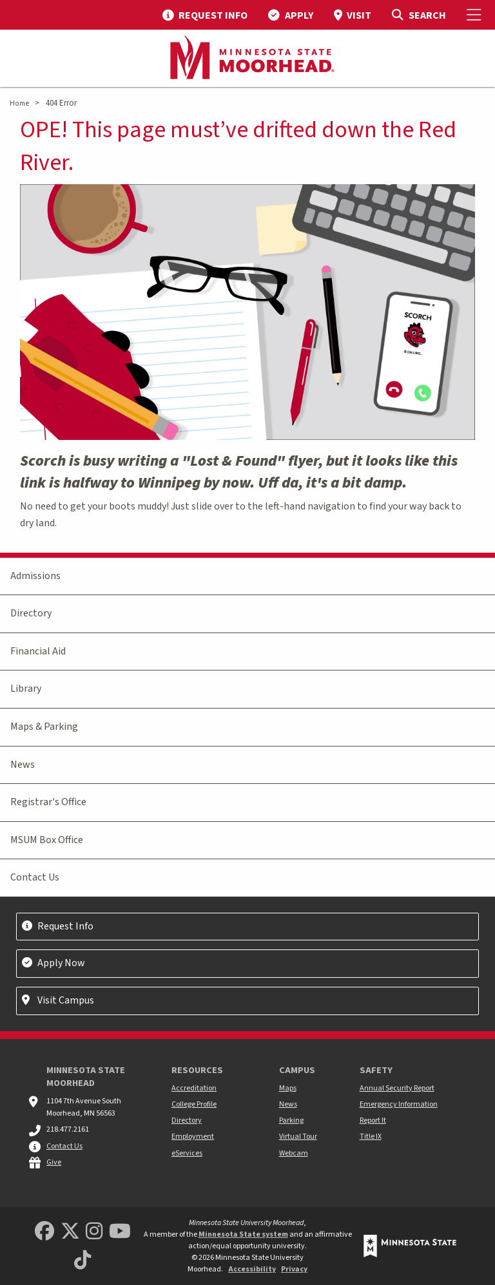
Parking (291, 1120)
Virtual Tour (298, 1136)
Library (25, 688)
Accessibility (252, 1269)
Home (19, 103)
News (22, 764)
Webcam (293, 1153)
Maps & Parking (44, 726)
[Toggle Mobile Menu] (475, 15)
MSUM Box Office (46, 840)
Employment (192, 1136)
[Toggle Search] (419, 15)
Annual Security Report (397, 1088)
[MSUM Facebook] (44, 1232)
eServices (186, 1153)
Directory (31, 613)
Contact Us (34, 877)
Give (53, 1162)
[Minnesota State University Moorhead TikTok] (82, 1261)
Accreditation (194, 1088)
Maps (287, 1088)
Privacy (294, 1269)
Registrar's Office (48, 802)
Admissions (35, 576)
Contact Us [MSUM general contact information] (64, 1146)
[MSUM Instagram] (94, 1232)
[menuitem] (205, 15)
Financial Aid (38, 651)
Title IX (371, 1136)
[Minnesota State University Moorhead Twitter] (70, 1232)
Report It (373, 1120)
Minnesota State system (243, 1234)
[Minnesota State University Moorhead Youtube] (120, 1232)
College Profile (194, 1104)
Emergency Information (399, 1104)
